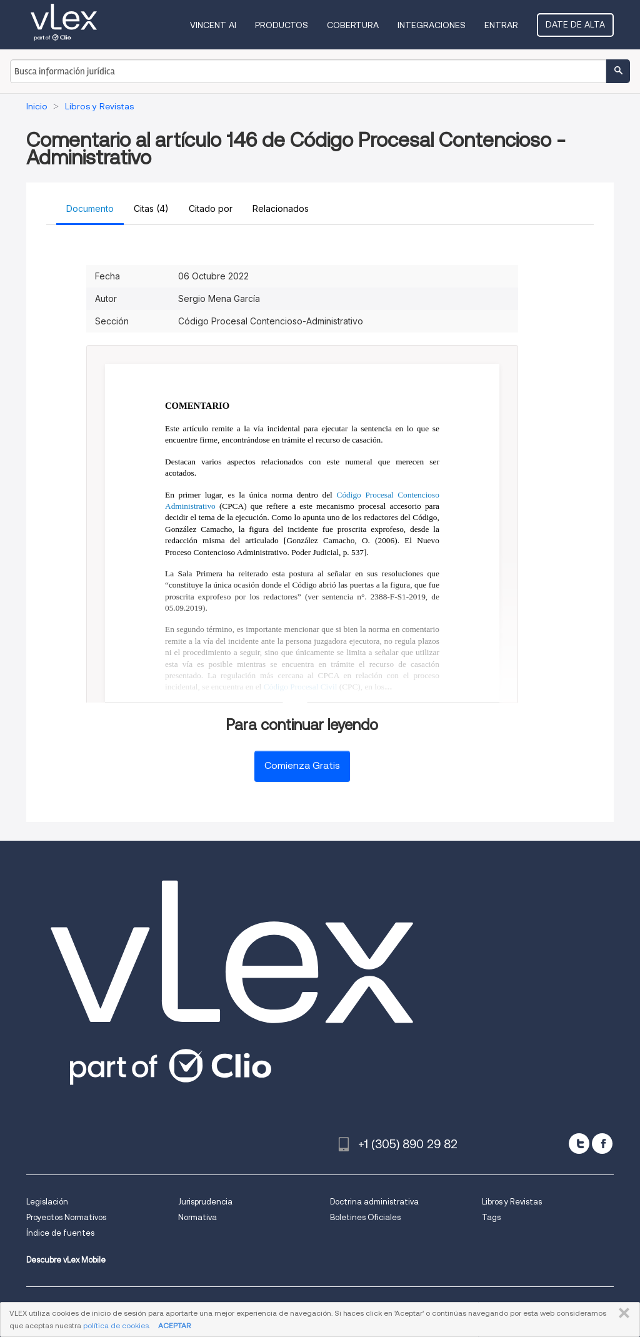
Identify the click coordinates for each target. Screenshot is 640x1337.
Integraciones (432, 25)
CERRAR (621, 1313)
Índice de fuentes (60, 1233)
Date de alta (575, 24)
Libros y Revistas (512, 1201)
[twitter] (579, 1143)
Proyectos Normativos (66, 1217)
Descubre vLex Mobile (66, 1259)
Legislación (47, 1201)
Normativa (197, 1217)
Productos (281, 25)
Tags (491, 1217)
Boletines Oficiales (365, 1217)
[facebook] (602, 1143)
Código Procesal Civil (301, 686)
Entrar (501, 25)
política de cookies (116, 1325)
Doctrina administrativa (374, 1201)
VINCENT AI (213, 25)
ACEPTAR (174, 1325)
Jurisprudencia (205, 1201)
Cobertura (353, 25)
